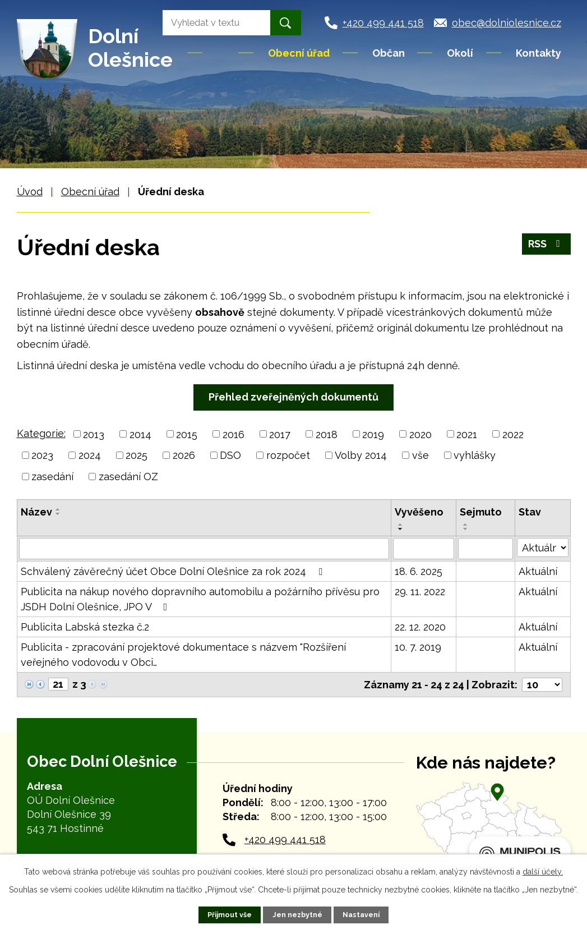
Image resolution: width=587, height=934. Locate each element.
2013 (93, 434)
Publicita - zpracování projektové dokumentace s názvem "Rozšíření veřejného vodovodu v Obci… (183, 654)
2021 (466, 434)
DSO (230, 455)
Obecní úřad (299, 53)
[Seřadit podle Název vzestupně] (58, 509)
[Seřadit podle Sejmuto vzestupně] (466, 524)
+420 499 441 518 (285, 839)
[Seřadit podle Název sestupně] (58, 514)
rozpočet (288, 455)
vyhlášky (475, 455)
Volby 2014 (361, 455)
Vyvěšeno (419, 512)
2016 (233, 434)
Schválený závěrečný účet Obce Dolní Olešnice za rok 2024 (174, 571)
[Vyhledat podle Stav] (542, 547)
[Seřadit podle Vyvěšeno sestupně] (401, 529)
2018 (327, 434)
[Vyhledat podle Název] (204, 548)
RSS (546, 244)
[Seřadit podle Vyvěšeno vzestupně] (401, 524)
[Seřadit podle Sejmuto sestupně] (466, 529)
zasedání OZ (128, 476)
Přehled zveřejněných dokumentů (293, 397)
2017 (279, 434)
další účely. (543, 871)
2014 (140, 434)
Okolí (460, 53)
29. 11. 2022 (420, 591)
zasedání (52, 476)
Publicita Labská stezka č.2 (85, 627)
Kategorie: (41, 433)
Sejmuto (481, 512)
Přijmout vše (229, 914)
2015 (186, 434)
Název (36, 512)
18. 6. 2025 (418, 571)
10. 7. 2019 (418, 647)
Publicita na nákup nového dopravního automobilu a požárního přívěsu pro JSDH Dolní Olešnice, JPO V (200, 599)
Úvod (221, 52)
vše (420, 455)
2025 (136, 455)
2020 (420, 434)
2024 (89, 455)
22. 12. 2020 (420, 627)
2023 (42, 455)
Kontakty (538, 53)
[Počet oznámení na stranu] (542, 685)
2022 (513, 434)
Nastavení (361, 914)
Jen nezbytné (297, 914)
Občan (388, 53)
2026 (184, 455)
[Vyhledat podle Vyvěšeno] (423, 548)
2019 (373, 434)
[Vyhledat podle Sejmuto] (485, 548)
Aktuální (538, 571)
